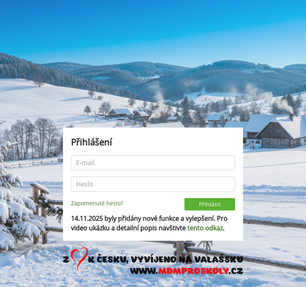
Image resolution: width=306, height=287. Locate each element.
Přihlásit (210, 204)
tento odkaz (205, 228)
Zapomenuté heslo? (97, 203)
